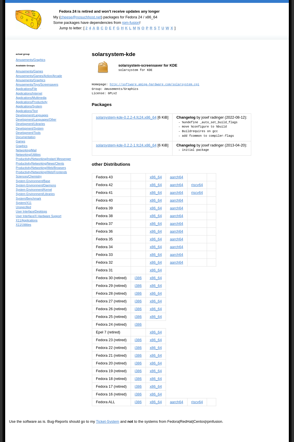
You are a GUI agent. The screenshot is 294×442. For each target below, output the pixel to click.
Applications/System (29, 106)
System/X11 (24, 202)
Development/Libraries (30, 124)
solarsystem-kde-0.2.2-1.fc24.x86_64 (126, 145)
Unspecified (23, 207)
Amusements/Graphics (30, 59)
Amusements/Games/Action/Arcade (39, 76)
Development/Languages (32, 115)
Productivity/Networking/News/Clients (40, 163)
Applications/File (26, 88)
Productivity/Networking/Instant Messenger (43, 159)
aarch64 (176, 177)
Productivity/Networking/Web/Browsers (41, 167)
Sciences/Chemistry (29, 176)
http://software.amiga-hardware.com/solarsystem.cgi (154, 84)
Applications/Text (27, 111)
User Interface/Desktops (31, 211)
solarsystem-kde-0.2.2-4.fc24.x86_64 (126, 117)
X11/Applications (27, 220)
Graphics (22, 146)
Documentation (25, 137)
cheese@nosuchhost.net (80, 17)
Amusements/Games (29, 71)
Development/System (30, 128)
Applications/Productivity (31, 102)
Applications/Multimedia (31, 97)
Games (20, 141)
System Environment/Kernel (34, 189)
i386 (138, 278)
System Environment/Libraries (35, 194)
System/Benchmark (28, 198)
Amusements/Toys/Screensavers (37, 84)
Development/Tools (28, 132)
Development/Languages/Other (36, 119)
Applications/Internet (29, 93)
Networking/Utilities (28, 154)
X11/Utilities (23, 224)
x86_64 (156, 177)
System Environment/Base (33, 181)
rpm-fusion (131, 22)
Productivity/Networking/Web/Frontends (41, 172)
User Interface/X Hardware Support (38, 216)
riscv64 (197, 185)
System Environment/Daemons (36, 185)
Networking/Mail (26, 150)
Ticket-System (107, 421)
